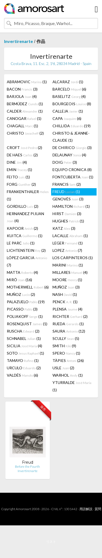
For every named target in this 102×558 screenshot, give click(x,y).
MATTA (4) (22, 272)
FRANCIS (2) (66, 184)
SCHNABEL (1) (24, 338)
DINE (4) (17, 162)
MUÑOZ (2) (21, 294)
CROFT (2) (24, 147)
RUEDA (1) (68, 323)
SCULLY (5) (65, 338)
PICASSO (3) (22, 309)
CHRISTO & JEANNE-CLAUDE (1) (70, 136)
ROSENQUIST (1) (27, 323)
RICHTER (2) (70, 316)
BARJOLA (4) (22, 96)
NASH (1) (64, 294)
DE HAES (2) (22, 155)
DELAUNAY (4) (69, 155)
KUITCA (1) (24, 235)
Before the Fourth (27, 466)
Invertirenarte (18, 41)
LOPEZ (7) (67, 250)
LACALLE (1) (70, 235)
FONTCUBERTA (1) (72, 177)
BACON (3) (22, 89)
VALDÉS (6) (22, 375)
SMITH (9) (64, 345)
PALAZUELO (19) (26, 301)
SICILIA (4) (24, 345)
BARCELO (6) (69, 89)
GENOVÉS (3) (68, 199)
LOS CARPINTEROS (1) (72, 257)
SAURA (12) (68, 331)
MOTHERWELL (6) (28, 287)
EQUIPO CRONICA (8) (72, 169)
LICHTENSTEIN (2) (26, 250)
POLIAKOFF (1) (25, 316)
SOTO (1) (25, 353)
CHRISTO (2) (25, 133)
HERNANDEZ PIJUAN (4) (25, 217)
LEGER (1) (67, 243)
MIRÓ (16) (19, 279)
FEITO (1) (18, 177)
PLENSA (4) (67, 309)
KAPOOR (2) (22, 228)
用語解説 (85, 509)
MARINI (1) (67, 265)
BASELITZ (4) (69, 96)
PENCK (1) (65, 301)
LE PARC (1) (21, 243)
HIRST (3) (66, 213)
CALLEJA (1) (67, 111)
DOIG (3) (64, 162)
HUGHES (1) (68, 221)
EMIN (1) (19, 169)
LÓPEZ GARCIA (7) (27, 261)
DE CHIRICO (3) (72, 147)
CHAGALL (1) (22, 125)
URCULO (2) (24, 367)
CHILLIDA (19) (71, 125)
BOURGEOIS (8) (71, 103)
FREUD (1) (66, 191)
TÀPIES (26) (68, 360)
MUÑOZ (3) (66, 287)
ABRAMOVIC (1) (27, 81)
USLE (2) (63, 367)
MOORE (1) (67, 279)
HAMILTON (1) (71, 206)
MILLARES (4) (70, 272)
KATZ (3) (63, 228)
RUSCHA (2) (23, 331)
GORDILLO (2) (22, 206)
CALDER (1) (25, 111)
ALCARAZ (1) (67, 81)
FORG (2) (21, 184)
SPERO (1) (66, 353)
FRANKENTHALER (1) (28, 195)
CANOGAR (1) (24, 118)
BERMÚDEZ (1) (25, 103)
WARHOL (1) (67, 375)
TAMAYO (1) (23, 360)
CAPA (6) (66, 118)
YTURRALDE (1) (71, 386)
